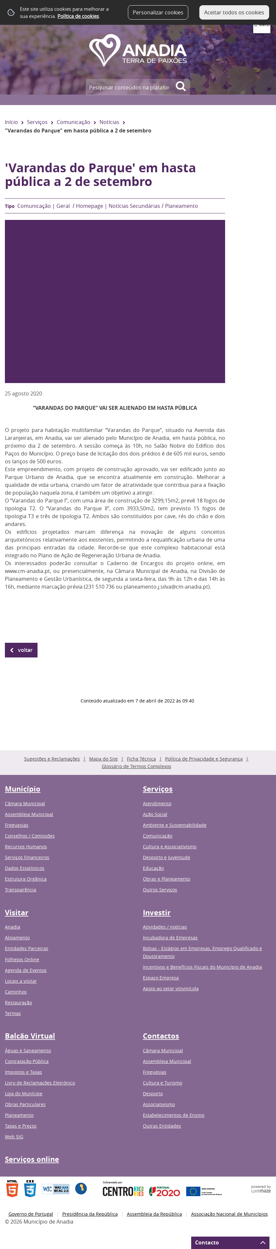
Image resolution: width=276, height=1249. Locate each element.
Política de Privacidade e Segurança (204, 759)
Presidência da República (90, 1214)
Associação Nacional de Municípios (229, 1214)
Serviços (37, 122)
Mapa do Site (103, 759)
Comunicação (73, 122)
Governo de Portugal (30, 1214)
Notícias (109, 122)
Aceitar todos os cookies (234, 12)
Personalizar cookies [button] (158, 12)
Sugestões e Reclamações (52, 759)
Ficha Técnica (141, 759)
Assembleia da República (154, 1214)
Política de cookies (78, 16)
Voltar (25, 650)
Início (11, 122)
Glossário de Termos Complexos (136, 766)
